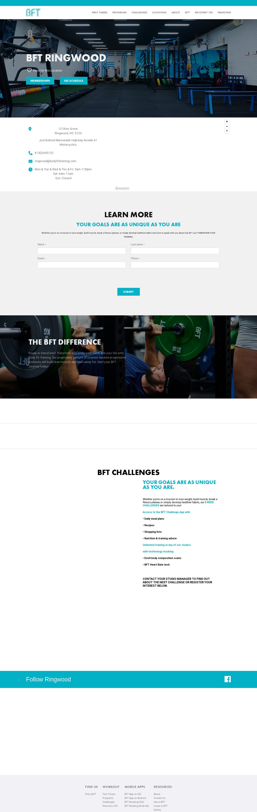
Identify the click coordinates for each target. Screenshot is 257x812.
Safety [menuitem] (157, 810)
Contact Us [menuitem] (160, 798)
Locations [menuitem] (159, 12)
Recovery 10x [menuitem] (204, 12)
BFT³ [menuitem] (187, 12)
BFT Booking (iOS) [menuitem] (134, 802)
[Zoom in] (227, 121)
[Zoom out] (227, 126)
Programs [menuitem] (119, 12)
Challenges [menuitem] (139, 12)
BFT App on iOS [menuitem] (133, 794)
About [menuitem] (175, 12)
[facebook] (227, 681)
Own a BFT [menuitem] (159, 802)
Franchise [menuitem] (224, 12)
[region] (172, 154)
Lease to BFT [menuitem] (161, 806)
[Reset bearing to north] (227, 131)
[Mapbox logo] (122, 188)
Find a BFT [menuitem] (90, 794)
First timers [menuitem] (100, 12)
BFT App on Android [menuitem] (135, 798)
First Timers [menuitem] (109, 794)
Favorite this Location (44, 70)
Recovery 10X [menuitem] (110, 806)
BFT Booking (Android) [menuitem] (137, 806)
